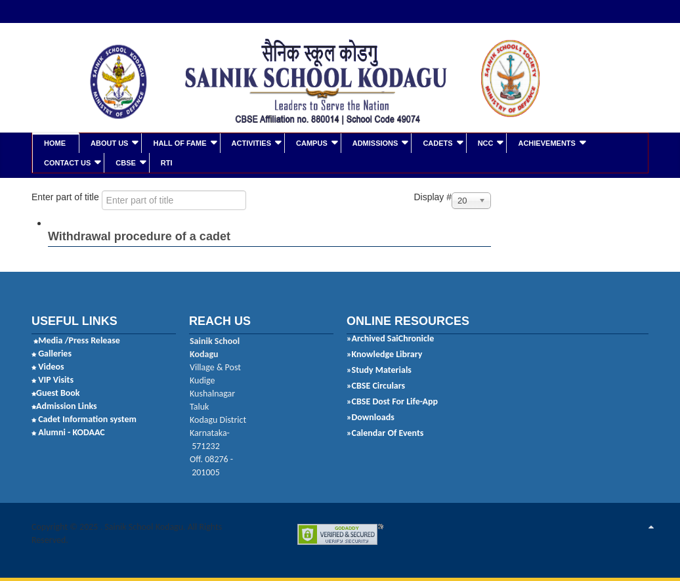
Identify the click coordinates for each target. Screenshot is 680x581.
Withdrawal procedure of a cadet (139, 235)
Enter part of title (67, 196)
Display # (433, 196)
